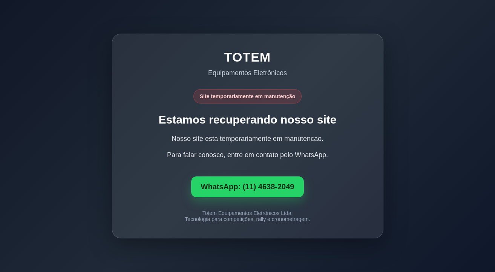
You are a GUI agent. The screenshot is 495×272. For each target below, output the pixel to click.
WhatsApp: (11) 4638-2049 (247, 186)
